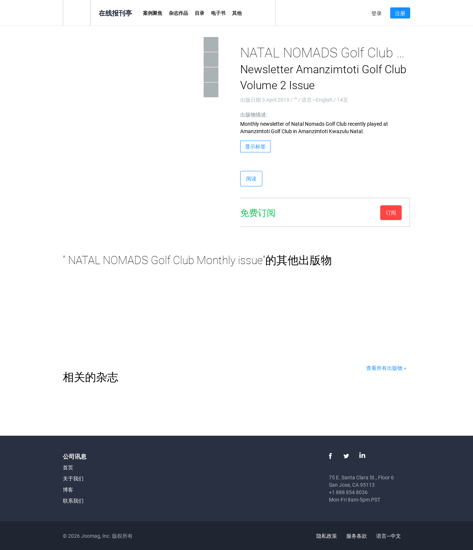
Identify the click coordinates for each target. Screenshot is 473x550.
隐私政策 (326, 535)
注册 (400, 13)
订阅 (391, 212)
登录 (376, 13)
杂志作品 (178, 13)
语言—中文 (392, 535)
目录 (199, 13)
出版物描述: (253, 114)
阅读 (251, 178)
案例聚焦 (152, 13)
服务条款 (356, 535)
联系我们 (73, 500)
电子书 (218, 13)
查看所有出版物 (384, 367)
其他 (237, 13)
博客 (68, 489)
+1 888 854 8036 (348, 492)
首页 (68, 467)
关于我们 (73, 478)
